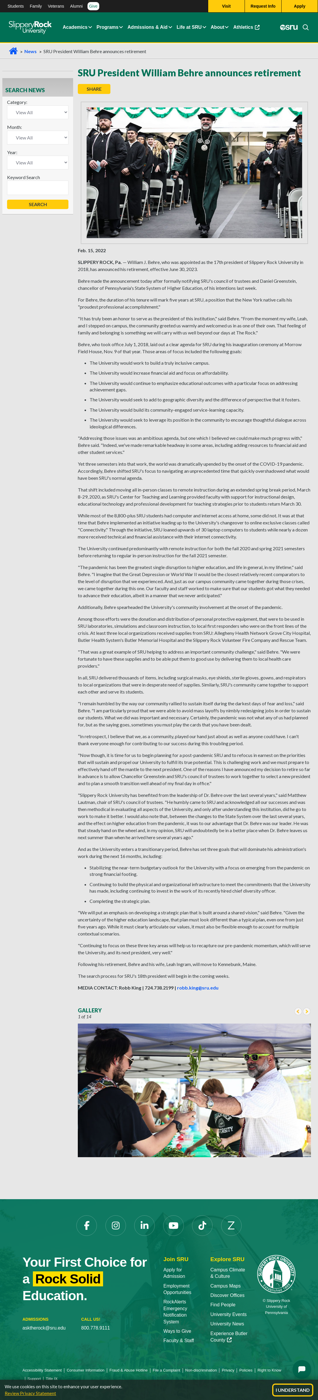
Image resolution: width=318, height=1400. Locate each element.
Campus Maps (225, 1285)
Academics (75, 27)
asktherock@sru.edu (44, 1327)
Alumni (76, 6)
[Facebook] (86, 1225)
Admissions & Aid (147, 27)
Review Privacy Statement (30, 1393)
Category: (17, 102)
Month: (14, 127)
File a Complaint (166, 1370)
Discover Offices (227, 1295)
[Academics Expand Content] (90, 28)
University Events (228, 1314)
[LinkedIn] (144, 1225)
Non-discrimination (201, 1370)
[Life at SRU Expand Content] (204, 28)
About (217, 27)
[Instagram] (115, 1225)
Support (34, 1379)
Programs (108, 27)
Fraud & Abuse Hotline (129, 1370)
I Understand (293, 1390)
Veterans (56, 6)
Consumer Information (86, 1370)
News (30, 51)
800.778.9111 (95, 1327)
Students (16, 6)
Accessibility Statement (42, 1370)
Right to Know (269, 1370)
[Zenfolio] (231, 1225)
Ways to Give (177, 1331)
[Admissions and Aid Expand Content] (170, 28)
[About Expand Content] (121, 28)
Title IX (52, 1379)
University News (227, 1323)
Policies (246, 1370)
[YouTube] (173, 1225)
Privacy (228, 1370)
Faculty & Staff (179, 1340)
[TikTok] (202, 1225)
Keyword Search (23, 177)
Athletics (246, 27)
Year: (12, 152)
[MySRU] (289, 28)
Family (36, 6)
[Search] (303, 27)
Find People (222, 1304)
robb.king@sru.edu (197, 987)
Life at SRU (188, 27)
